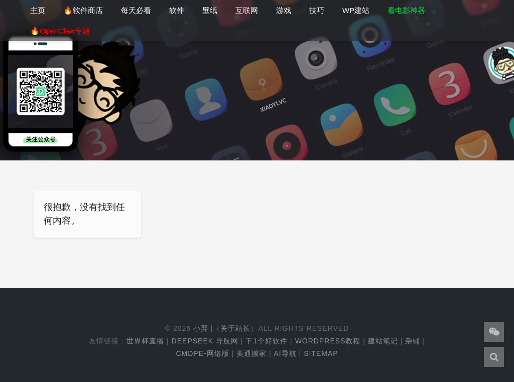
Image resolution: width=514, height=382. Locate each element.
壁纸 (209, 10)
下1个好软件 (266, 341)
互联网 (246, 10)
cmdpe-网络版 (202, 353)
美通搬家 (251, 353)
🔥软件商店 (83, 10)
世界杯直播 (145, 341)
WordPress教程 (328, 341)
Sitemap (321, 353)
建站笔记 (383, 341)
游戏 (283, 10)
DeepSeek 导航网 (205, 341)
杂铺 (412, 341)
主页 (37, 10)
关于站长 (235, 328)
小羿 (200, 328)
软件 (176, 10)
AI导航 (285, 353)
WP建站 (355, 10)
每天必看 (136, 10)
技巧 (316, 10)
